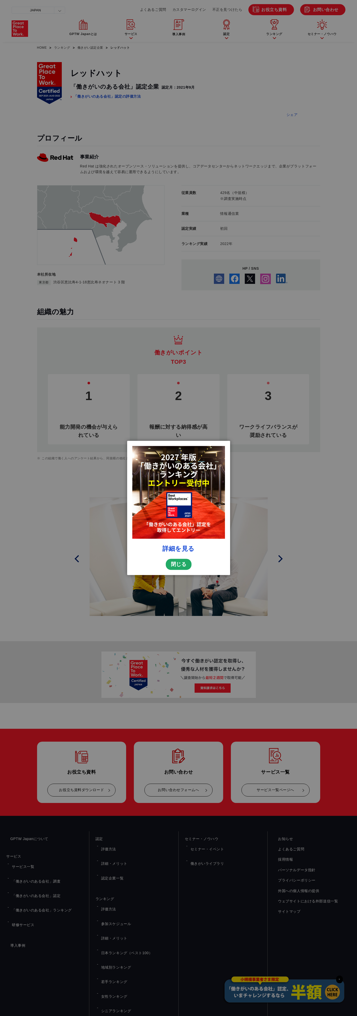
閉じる (178, 564)
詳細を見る (178, 548)
